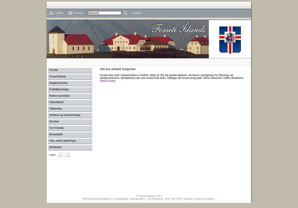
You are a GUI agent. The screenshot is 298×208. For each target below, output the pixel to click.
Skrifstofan (55, 147)
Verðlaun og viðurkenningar (65, 115)
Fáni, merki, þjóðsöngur (62, 140)
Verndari (54, 121)
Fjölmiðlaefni (56, 102)
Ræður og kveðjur (59, 95)
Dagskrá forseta (58, 83)
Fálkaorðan (55, 108)
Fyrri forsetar (56, 127)
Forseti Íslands (57, 76)
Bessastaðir (56, 134)
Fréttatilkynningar (59, 89)
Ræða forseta (108, 80)
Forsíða (53, 70)
